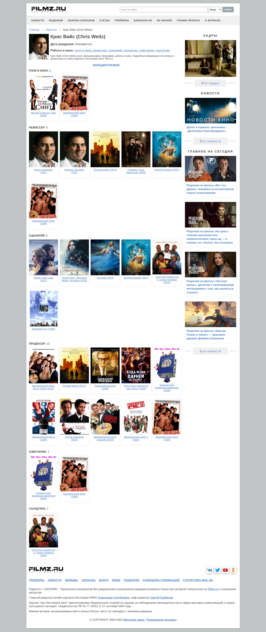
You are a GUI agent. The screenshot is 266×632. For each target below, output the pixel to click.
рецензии (56, 20)
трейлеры (121, 20)
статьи (104, 20)
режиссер (100, 50)
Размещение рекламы (162, 619)
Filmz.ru (213, 589)
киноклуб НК (143, 20)
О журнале (213, 20)
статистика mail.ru (198, 580)
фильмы (71, 580)
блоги (103, 580)
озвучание (146, 50)
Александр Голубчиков (113, 597)
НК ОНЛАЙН (164, 20)
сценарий (115, 50)
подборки (131, 580)
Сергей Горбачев (161, 597)
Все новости (210, 141)
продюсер (131, 50)
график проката (188, 20)
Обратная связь (134, 619)
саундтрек (163, 50)
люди (116, 580)
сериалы (88, 580)
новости (37, 20)
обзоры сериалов (81, 20)
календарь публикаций (161, 580)
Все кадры (211, 83)
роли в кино (83, 50)
